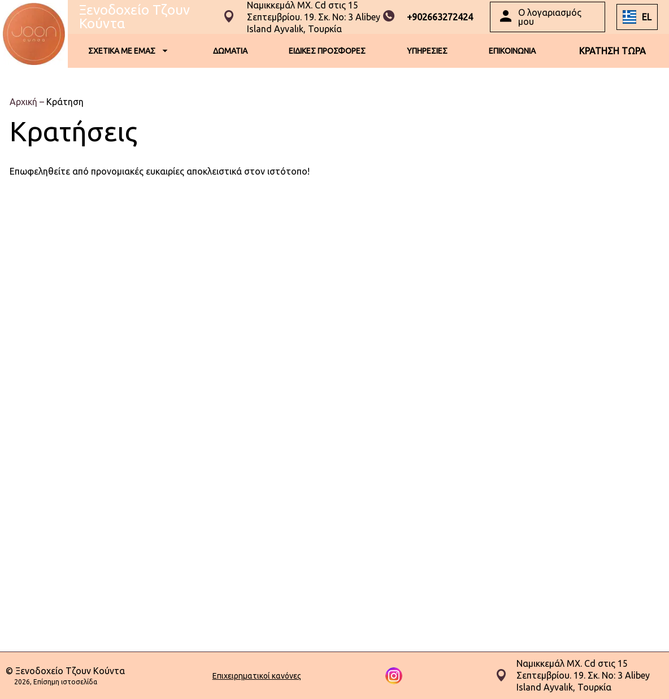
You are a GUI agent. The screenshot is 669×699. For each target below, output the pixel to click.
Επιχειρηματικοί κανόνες (256, 676)
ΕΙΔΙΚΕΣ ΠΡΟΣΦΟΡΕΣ (327, 50)
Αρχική (25, 102)
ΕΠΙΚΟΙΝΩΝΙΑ (512, 50)
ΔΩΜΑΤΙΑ (230, 50)
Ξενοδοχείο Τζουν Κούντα (134, 16)
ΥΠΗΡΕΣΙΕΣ (427, 50)
